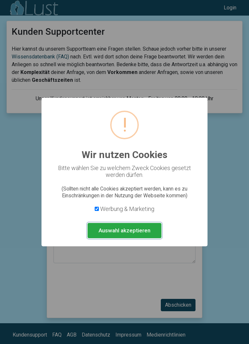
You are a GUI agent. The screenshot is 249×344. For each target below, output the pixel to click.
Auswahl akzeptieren (124, 230)
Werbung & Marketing (127, 208)
